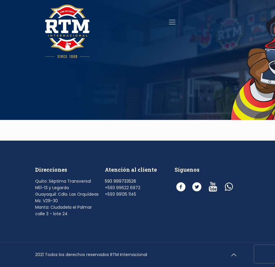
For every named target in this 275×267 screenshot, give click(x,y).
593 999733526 (120, 181)
